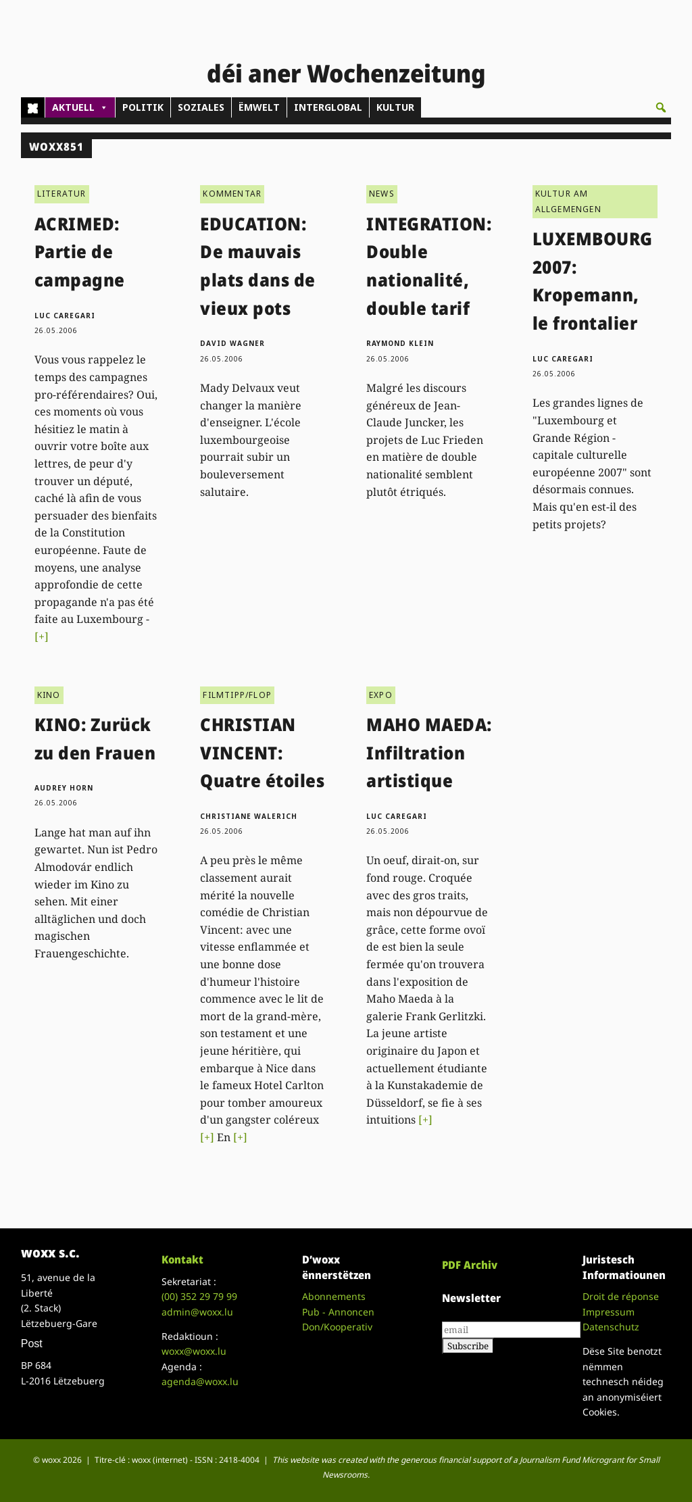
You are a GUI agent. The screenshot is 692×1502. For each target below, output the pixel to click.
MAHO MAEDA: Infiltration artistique (429, 752)
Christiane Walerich (248, 816)
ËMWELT (259, 107)
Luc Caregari (64, 315)
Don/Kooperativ (337, 1326)
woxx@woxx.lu (194, 1351)
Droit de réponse (621, 1296)
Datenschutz (611, 1326)
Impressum (609, 1311)
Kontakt (182, 1259)
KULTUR (395, 107)
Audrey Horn (63, 788)
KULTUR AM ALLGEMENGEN (568, 201)
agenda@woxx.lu (200, 1381)
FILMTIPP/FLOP (237, 695)
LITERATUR (61, 193)
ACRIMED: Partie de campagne (79, 251)
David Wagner (232, 343)
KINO (49, 695)
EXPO (381, 695)
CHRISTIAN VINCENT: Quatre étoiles (262, 752)
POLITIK (143, 107)
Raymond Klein (400, 343)
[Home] (33, 107)
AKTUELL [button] (80, 107)
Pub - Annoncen (338, 1311)
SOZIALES (201, 107)
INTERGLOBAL (328, 107)
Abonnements (334, 1296)
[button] (661, 107)
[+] (41, 636)
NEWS (382, 193)
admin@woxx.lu (197, 1311)
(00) (199, 1296)
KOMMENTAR (232, 193)
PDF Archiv (469, 1264)
